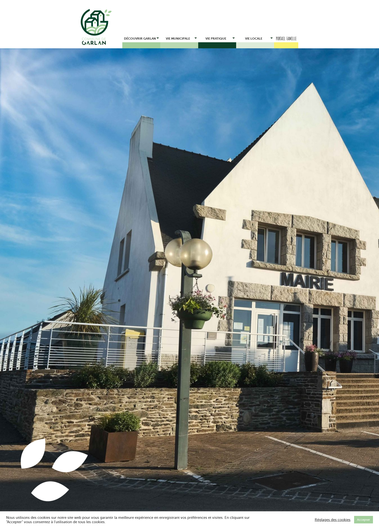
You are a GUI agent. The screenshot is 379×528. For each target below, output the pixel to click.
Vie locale (259, 37)
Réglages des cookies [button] (332, 520)
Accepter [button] (363, 519)
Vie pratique (220, 37)
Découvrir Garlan (141, 37)
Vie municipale (181, 37)
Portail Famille (286, 39)
